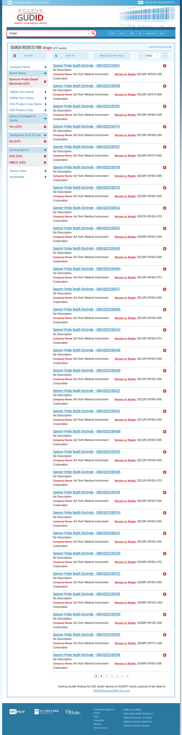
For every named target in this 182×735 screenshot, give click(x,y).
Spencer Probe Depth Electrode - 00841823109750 (86, 167)
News (132, 33)
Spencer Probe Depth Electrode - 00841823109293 (86, 635)
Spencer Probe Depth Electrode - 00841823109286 (86, 655)
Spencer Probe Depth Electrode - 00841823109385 (87, 472)
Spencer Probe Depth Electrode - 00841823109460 (87, 309)
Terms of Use (101, 727)
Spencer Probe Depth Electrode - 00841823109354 (87, 513)
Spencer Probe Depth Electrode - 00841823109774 (86, 126)
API (139, 33)
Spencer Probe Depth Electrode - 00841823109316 (86, 594)
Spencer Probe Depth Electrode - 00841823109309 (87, 614)
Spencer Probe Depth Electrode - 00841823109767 (86, 147)
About (122, 33)
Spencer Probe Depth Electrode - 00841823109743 (86, 188)
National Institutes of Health (138, 717)
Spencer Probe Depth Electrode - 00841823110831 (86, 66)
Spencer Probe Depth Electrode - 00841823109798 (86, 86)
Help (162, 33)
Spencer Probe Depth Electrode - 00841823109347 (86, 533)
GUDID (30, 16)
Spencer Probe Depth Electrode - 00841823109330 (87, 553)
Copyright (99, 720)
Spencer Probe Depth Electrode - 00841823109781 (86, 106)
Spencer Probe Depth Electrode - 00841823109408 (87, 431)
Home (112, 33)
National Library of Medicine (31, 2)
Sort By (70, 55)
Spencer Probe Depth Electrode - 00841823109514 (86, 208)
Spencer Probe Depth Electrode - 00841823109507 (86, 228)
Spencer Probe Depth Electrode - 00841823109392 (86, 452)
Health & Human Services (137, 725)
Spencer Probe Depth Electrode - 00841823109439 (87, 370)
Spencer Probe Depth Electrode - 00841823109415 (86, 411)
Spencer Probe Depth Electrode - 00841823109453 (87, 330)
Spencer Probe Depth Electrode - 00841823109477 (86, 289)
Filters (28, 55)
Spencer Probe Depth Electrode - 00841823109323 (86, 574)
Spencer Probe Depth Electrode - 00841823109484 (87, 269)
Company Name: (63, 74)
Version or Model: (125, 74)
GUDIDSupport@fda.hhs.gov (111, 690)
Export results (158, 47)
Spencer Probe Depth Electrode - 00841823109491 (86, 248)
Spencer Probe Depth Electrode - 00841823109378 (86, 492)
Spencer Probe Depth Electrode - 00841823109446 (87, 350)
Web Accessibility (132, 709)
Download (150, 33)
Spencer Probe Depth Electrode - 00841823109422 (86, 391)
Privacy (97, 724)
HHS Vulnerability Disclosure (138, 713)
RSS (96, 716)
